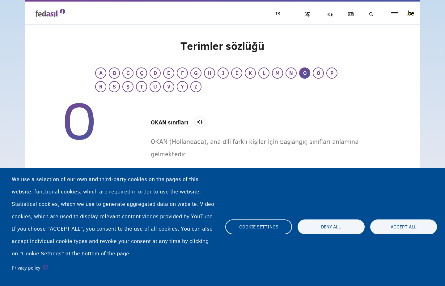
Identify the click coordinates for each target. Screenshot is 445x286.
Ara (371, 14)
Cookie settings (258, 227)
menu (394, 13)
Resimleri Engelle (306, 14)
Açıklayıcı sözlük (349, 14)
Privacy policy (26, 268)
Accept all (404, 227)
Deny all (331, 227)
